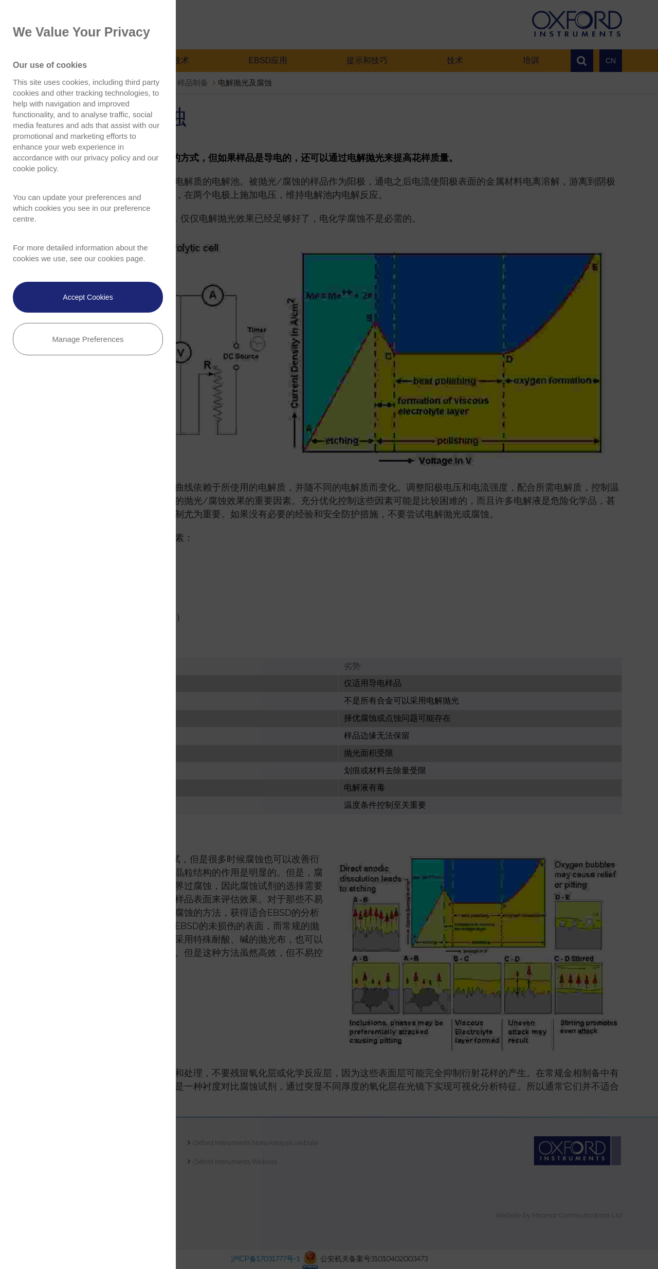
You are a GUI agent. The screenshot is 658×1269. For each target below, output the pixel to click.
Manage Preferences (87, 339)
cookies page (120, 258)
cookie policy (35, 168)
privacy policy (107, 157)
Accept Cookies (88, 297)
